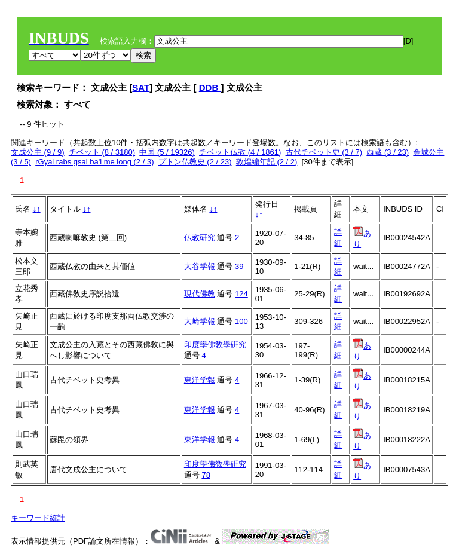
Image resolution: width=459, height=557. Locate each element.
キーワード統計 (38, 517)
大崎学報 (199, 321)
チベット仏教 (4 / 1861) (240, 152)
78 (205, 474)
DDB (210, 87)
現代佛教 (199, 293)
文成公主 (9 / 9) (38, 152)
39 (239, 266)
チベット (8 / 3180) (102, 152)
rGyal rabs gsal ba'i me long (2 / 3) (94, 161)
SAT (140, 87)
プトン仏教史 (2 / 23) (195, 161)
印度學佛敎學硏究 (215, 344)
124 (241, 293)
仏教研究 (199, 237)
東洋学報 (199, 379)
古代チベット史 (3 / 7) (324, 152)
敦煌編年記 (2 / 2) (267, 161)
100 (241, 321)
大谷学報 (199, 266)
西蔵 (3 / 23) (387, 152)
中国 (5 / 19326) (167, 152)
